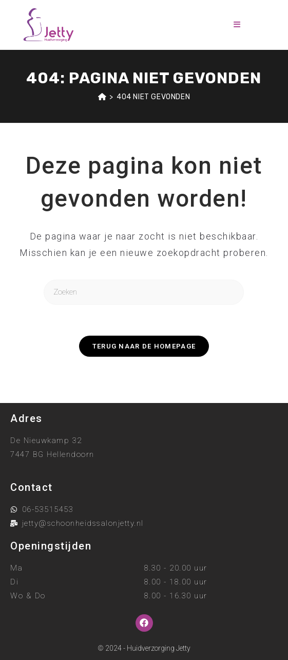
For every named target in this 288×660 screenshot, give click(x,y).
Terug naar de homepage (144, 346)
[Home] (102, 97)
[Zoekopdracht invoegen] (144, 292)
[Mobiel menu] (237, 25)
